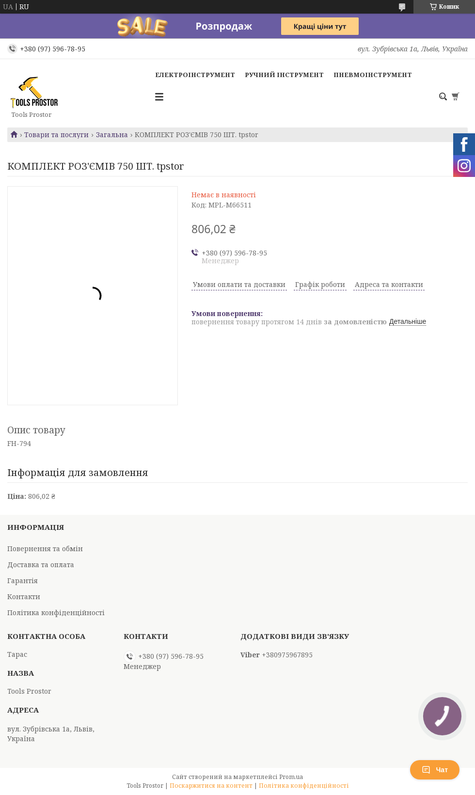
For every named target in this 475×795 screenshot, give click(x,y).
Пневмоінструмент (372, 74)
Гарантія (22, 580)
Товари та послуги (56, 135)
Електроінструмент (195, 74)
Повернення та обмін (45, 548)
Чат (435, 769)
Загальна (112, 135)
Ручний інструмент (284, 74)
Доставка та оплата (40, 564)
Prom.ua (291, 777)
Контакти (23, 596)
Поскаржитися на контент (211, 785)
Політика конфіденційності (56, 612)
